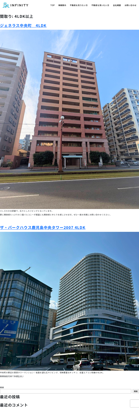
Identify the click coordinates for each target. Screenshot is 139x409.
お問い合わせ (130, 5)
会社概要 (117, 5)
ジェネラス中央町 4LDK (23, 25)
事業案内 (62, 5)
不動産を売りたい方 (79, 5)
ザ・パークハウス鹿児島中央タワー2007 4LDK (42, 227)
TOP (52, 5)
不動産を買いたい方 (100, 5)
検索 (2, 387)
